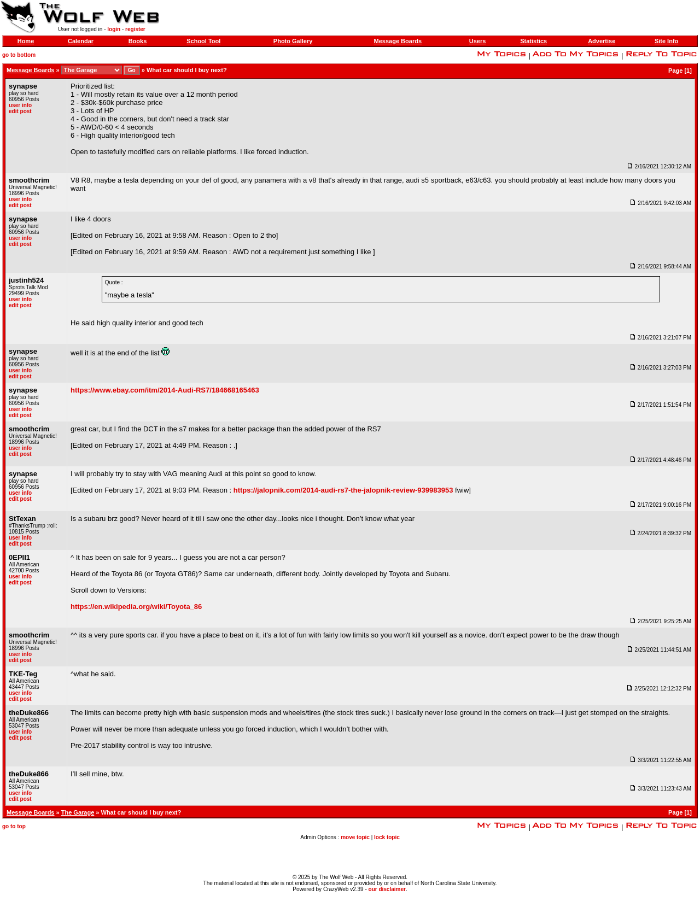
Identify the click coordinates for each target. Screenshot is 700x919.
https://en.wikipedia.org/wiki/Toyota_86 (136, 606)
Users (477, 41)
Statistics (533, 41)
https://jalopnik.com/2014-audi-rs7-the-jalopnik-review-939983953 (343, 490)
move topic (355, 837)
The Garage (78, 812)
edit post (20, 111)
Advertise (601, 41)
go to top (14, 826)
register (135, 29)
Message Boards (398, 41)
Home (26, 41)
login (113, 29)
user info (20, 105)
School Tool (203, 41)
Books (138, 41)
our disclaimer (387, 889)
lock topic (387, 837)
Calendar (81, 41)
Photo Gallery (293, 41)
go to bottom (19, 55)
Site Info (666, 41)
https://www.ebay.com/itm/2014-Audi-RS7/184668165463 (165, 390)
